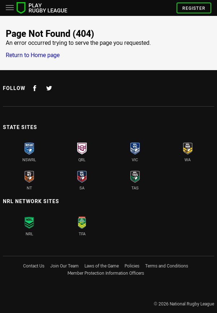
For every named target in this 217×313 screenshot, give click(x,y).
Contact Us (33, 266)
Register (193, 8)
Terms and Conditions (166, 266)
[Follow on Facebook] (34, 88)
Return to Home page (33, 55)
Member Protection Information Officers (106, 273)
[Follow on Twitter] (49, 88)
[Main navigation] (10, 8)
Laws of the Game (101, 266)
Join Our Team (64, 266)
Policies (132, 266)
